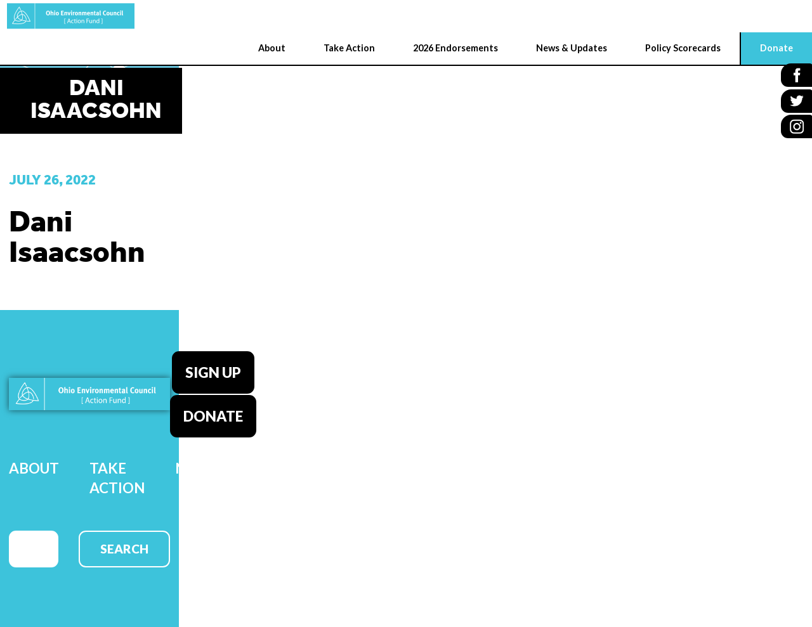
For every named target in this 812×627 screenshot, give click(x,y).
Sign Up (213, 371)
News (195, 466)
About (34, 466)
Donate (213, 414)
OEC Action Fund (67, 16)
